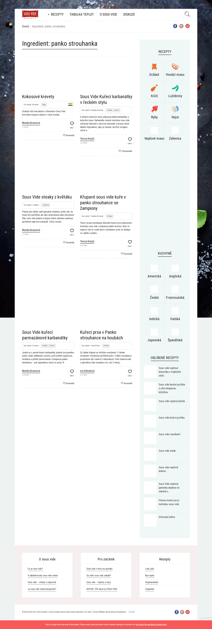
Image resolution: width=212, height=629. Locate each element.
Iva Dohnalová (87, 370)
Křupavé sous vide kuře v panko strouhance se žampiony (103, 202)
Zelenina (46, 205)
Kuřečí (117, 110)
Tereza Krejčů (87, 138)
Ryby (44, 105)
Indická (154, 319)
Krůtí (154, 96)
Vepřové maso (154, 138)
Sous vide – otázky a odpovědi (42, 582)
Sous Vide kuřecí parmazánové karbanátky (45, 335)
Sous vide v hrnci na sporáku (99, 568)
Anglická (175, 276)
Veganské (149, 589)
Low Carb (149, 568)
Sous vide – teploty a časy (98, 582)
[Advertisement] (77, 277)
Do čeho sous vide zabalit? (98, 575)
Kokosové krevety (38, 96)
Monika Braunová (31, 122)
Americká (154, 276)
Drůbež (109, 110)
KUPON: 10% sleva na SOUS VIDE (101, 589)
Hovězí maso (175, 75)
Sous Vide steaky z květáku (47, 197)
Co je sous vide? (35, 568)
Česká (154, 298)
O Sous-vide (108, 14)
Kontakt (132, 612)
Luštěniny (175, 96)
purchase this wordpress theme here (151, 624)
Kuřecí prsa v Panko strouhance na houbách (101, 335)
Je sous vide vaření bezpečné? (42, 589)
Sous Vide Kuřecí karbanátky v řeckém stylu (106, 99)
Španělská (175, 340)
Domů (25, 26)
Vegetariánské (151, 582)
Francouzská (175, 298)
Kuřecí (52, 346)
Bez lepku (149, 575)
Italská (175, 319)
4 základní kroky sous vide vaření (43, 575)
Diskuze (129, 14)
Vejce (175, 117)
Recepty (57, 14)
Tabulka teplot (82, 14)
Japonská (154, 340)
